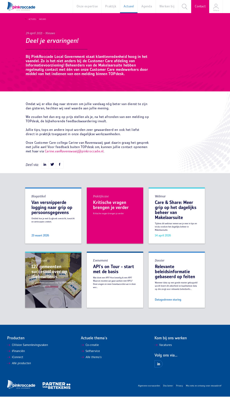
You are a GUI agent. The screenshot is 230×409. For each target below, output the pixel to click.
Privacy (179, 398)
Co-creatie (90, 357)
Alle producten (19, 375)
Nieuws (41, 19)
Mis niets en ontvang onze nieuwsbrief (203, 398)
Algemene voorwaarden (149, 398)
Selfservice (90, 363)
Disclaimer (168, 398)
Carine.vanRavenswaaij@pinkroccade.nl (74, 163)
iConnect (15, 369)
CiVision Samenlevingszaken (27, 357)
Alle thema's (91, 369)
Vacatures (163, 357)
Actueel (31, 19)
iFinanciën (16, 363)
